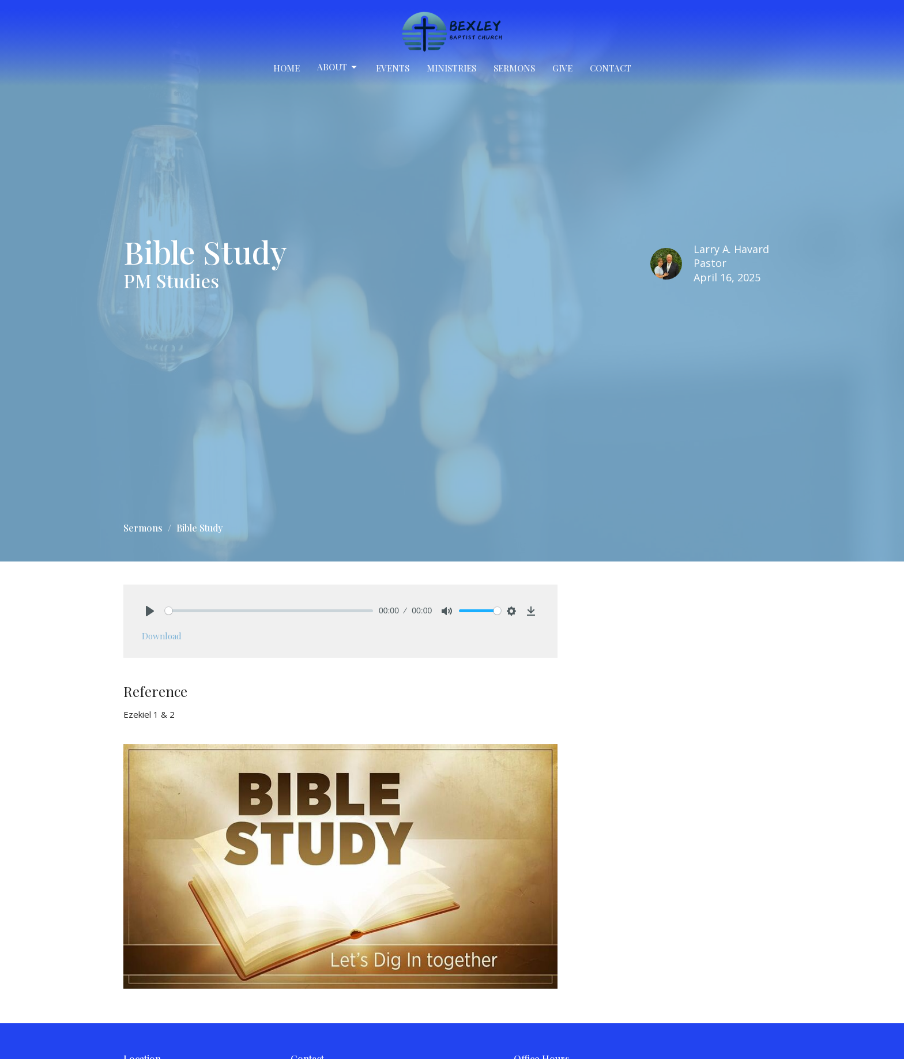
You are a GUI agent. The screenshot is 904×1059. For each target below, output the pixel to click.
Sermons (514, 68)
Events (392, 68)
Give (562, 68)
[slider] (269, 610)
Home (286, 68)
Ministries (451, 68)
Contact (610, 68)
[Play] (150, 611)
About (338, 67)
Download (162, 636)
